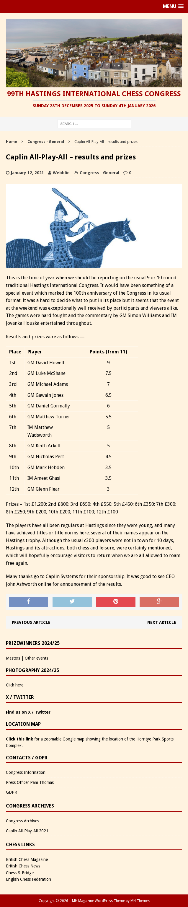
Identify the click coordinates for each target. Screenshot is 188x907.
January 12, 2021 (27, 172)
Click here (14, 685)
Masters (13, 658)
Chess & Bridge (20, 872)
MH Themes (140, 901)
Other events (36, 658)
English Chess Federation (28, 879)
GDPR (11, 792)
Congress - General (99, 172)
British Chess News (23, 866)
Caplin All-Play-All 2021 (27, 830)
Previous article (31, 622)
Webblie (61, 172)
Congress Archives (22, 820)
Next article (161, 622)
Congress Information (25, 772)
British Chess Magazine (27, 859)
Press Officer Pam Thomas (30, 782)
